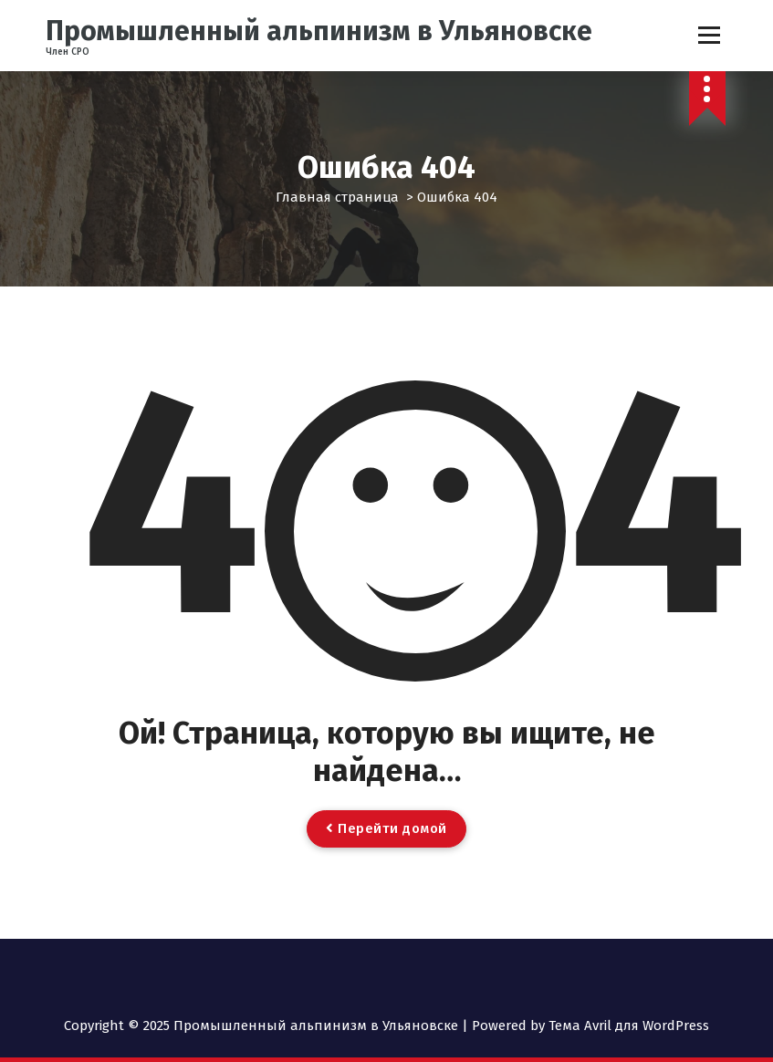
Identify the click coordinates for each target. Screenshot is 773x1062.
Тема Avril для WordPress (628, 1025)
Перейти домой (386, 828)
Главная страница (337, 197)
